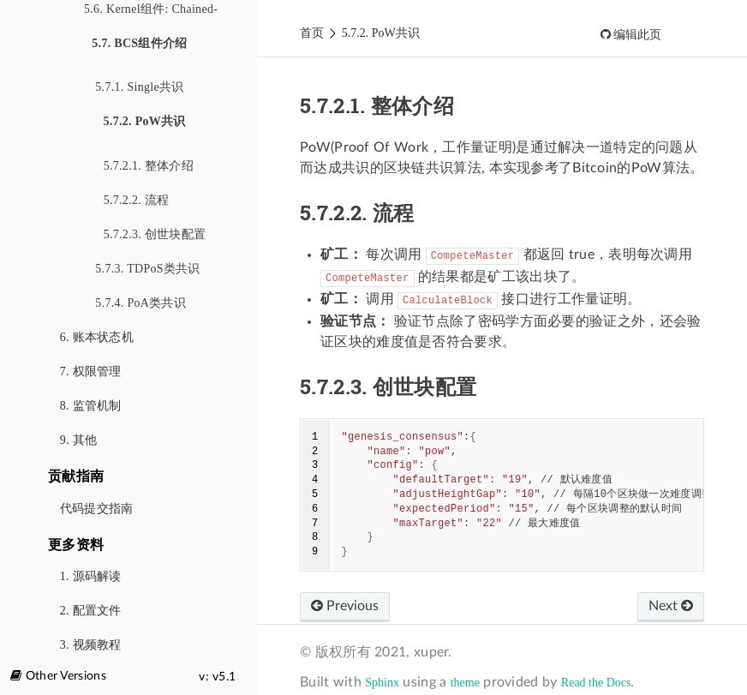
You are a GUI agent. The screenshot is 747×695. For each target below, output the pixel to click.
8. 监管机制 (91, 405)
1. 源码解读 (91, 576)
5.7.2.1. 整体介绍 (149, 165)
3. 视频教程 (91, 644)
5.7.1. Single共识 (139, 87)
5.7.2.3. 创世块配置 (155, 234)
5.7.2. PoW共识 (140, 122)
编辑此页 (636, 34)
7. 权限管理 (91, 371)
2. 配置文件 (91, 610)
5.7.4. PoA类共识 (140, 303)
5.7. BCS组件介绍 (136, 44)
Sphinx (382, 682)
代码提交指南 (97, 508)
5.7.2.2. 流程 (137, 200)
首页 (312, 33)
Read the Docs (596, 682)
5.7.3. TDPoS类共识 (147, 268)
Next (670, 606)
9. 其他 (79, 440)
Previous (345, 606)
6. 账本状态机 (97, 337)
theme (465, 682)
